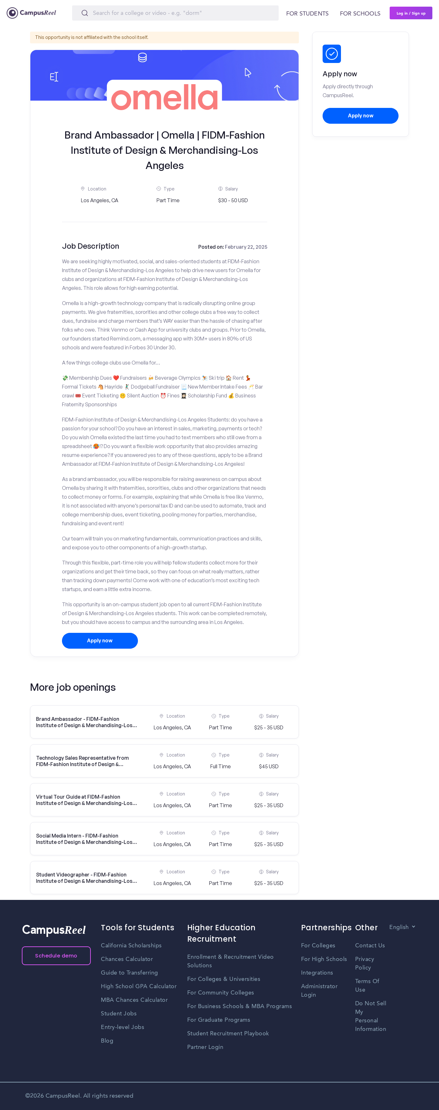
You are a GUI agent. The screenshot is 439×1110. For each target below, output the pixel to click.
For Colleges (318, 946)
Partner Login (205, 1047)
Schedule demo (56, 955)
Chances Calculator (127, 959)
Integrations (317, 973)
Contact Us (370, 946)
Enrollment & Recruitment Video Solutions (230, 961)
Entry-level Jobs (122, 1027)
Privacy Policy (364, 964)
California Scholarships (131, 946)
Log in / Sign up (411, 13)
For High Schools (324, 959)
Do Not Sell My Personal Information (370, 1016)
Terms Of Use (367, 986)
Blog (107, 1041)
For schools (360, 14)
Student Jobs (119, 1014)
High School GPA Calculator (138, 986)
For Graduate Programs (218, 1020)
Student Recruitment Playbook (228, 1034)
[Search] (175, 13)
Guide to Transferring (129, 973)
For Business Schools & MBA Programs (239, 1006)
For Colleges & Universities (224, 979)
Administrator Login (319, 991)
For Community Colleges (220, 993)
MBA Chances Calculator (134, 1000)
